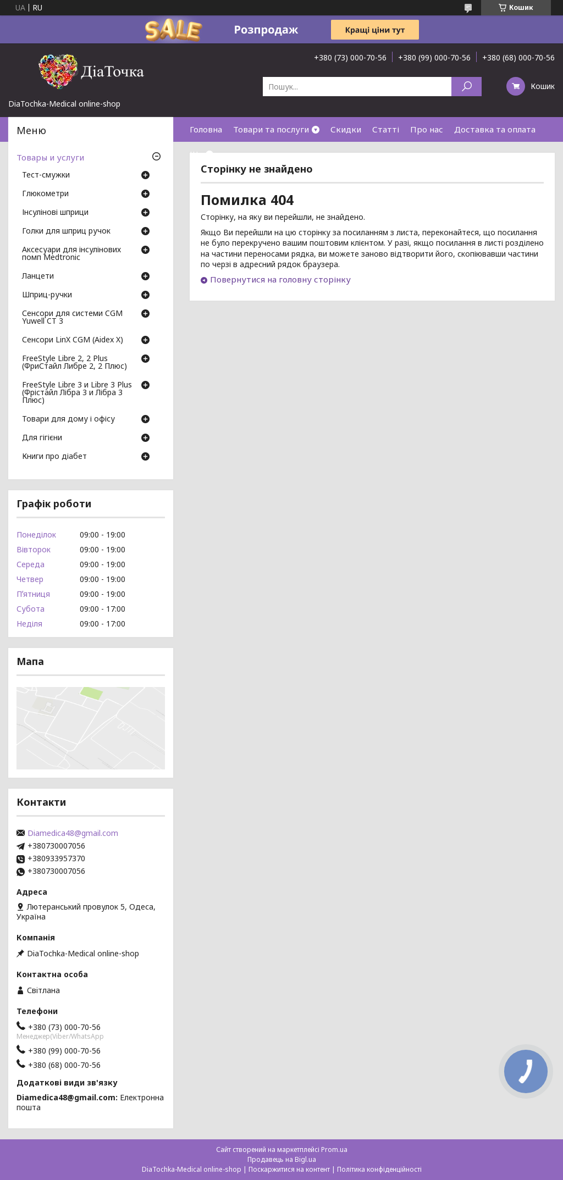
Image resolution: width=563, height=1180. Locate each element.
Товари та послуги (271, 129)
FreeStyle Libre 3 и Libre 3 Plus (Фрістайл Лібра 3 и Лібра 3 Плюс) (77, 393)
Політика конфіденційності (379, 1169)
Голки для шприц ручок (66, 231)
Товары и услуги (50, 157)
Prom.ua (334, 1149)
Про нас (426, 129)
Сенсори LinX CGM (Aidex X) (72, 340)
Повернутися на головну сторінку (280, 279)
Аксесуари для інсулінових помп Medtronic (71, 254)
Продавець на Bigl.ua (281, 1159)
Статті (385, 129)
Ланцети (38, 276)
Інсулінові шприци (55, 212)
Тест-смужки (46, 175)
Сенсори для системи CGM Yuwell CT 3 (72, 317)
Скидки (345, 129)
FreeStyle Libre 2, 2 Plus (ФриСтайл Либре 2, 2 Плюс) (74, 362)
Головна (206, 129)
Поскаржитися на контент (289, 1169)
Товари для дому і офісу (68, 419)
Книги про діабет (54, 456)
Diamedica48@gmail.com (72, 833)
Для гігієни (42, 438)
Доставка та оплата (495, 129)
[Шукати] (466, 86)
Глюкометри (45, 194)
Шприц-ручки (47, 295)
